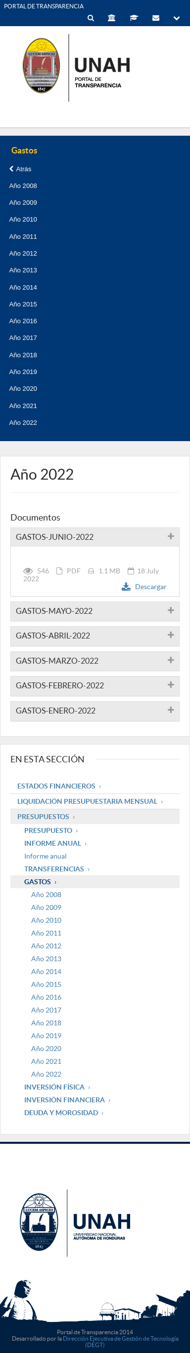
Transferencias (54, 869)
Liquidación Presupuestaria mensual (87, 801)
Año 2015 (23, 304)
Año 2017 (23, 337)
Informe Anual (52, 843)
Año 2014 (23, 287)
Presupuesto (48, 830)
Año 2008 (23, 185)
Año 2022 (23, 422)
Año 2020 (23, 388)
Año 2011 (23, 236)
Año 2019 (23, 372)
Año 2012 (23, 253)
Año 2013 (23, 270)
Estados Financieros (56, 786)
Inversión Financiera (64, 1100)
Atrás (20, 169)
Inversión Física (54, 1087)
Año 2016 (23, 321)
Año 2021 (23, 406)
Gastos (37, 882)
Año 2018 (23, 355)
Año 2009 (23, 202)
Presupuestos (43, 817)
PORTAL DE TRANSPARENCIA (44, 6)
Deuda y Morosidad (61, 1113)
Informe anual (45, 856)
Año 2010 (23, 219)
